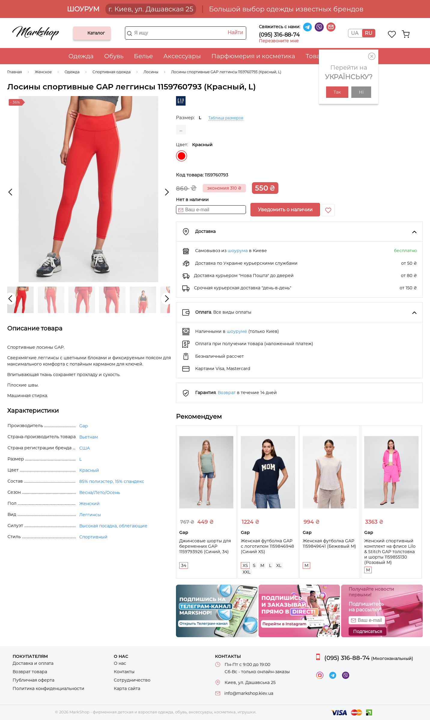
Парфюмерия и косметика (253, 56)
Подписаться (367, 631)
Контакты (124, 671)
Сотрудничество (132, 680)
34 (183, 565)
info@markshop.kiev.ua (248, 693)
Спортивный (93, 537)
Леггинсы (90, 514)
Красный (181, 156)
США (84, 448)
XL (278, 565)
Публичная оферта (33, 680)
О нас (120, 663)
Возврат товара (30, 671)
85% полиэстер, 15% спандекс (111, 481)
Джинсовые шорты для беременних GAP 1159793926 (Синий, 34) (205, 546)
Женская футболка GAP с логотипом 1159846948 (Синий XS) (267, 546)
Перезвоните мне (279, 41)
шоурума (238, 250)
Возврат (227, 392)
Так (337, 92)
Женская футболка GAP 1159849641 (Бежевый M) (329, 543)
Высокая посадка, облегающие (113, 526)
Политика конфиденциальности (48, 688)
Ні (361, 92)
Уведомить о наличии (285, 209)
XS (245, 565)
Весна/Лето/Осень (99, 492)
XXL (246, 572)
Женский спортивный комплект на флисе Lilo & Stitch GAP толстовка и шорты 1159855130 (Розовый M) (390, 551)
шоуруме (237, 331)
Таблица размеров (225, 118)
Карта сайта (127, 688)
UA (354, 33)
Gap (83, 426)
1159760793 (216, 175)
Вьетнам (88, 437)
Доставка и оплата (33, 663)
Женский (89, 503)
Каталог (82, 33)
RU (368, 33)
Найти (235, 32)
